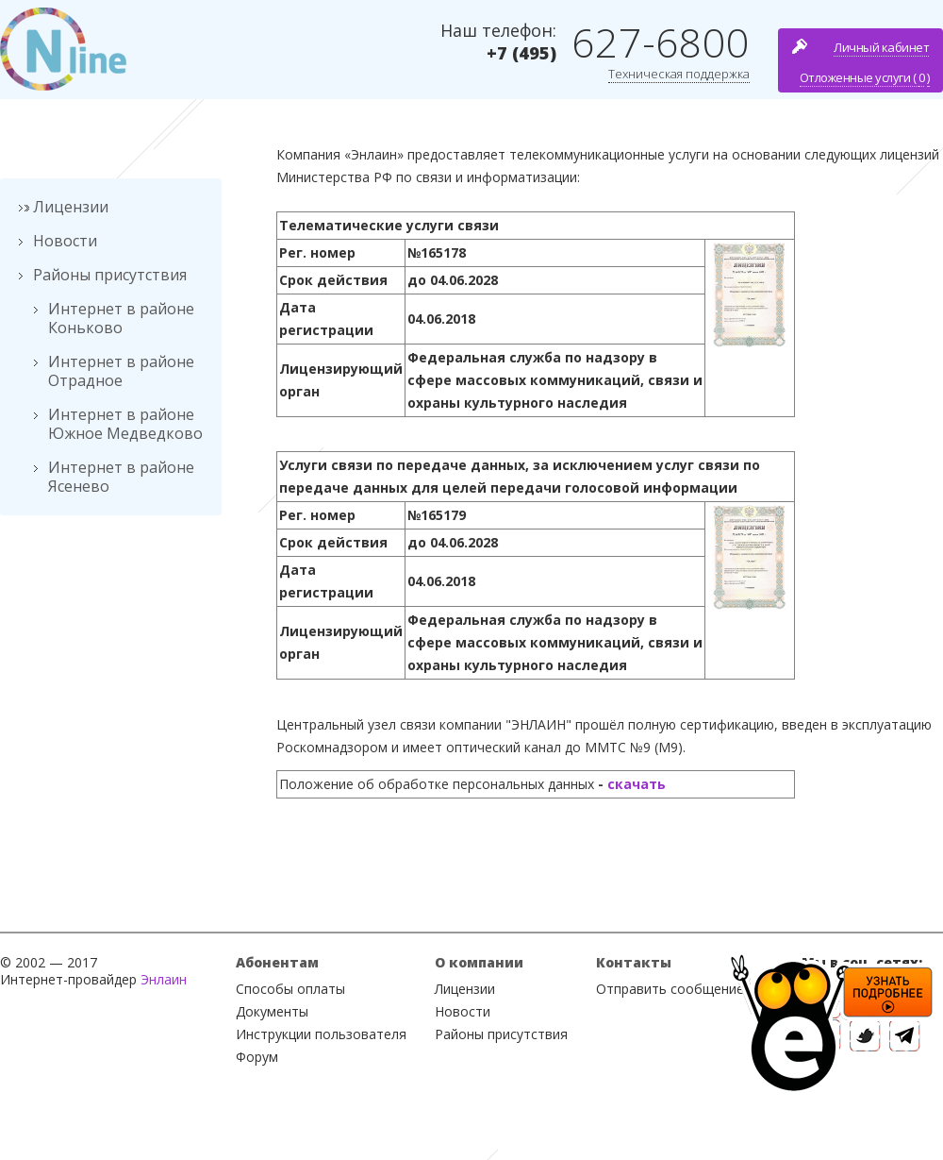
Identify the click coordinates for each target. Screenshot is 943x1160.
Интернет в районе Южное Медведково (125, 424)
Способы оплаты (290, 989)
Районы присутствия (110, 274)
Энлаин (164, 979)
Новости (65, 240)
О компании (479, 962)
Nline (63, 49)
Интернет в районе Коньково (121, 318)
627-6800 (660, 42)
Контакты (633, 962)
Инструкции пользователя (321, 1034)
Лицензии (70, 206)
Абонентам (277, 962)
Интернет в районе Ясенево (121, 477)
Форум (257, 1057)
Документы (272, 1011)
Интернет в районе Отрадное (121, 371)
